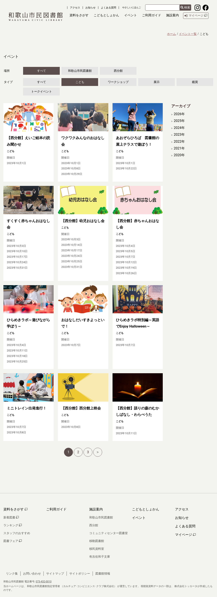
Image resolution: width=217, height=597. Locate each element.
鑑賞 (195, 82)
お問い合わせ (32, 573)
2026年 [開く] (179, 114)
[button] (79, 15)
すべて (41, 70)
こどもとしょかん (145, 509)
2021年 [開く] (179, 148)
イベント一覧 (188, 34)
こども (79, 82)
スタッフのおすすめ (16, 533)
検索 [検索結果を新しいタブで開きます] (185, 7)
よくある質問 (108, 7)
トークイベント (41, 91)
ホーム (171, 34)
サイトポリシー (79, 573)
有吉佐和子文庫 (99, 556)
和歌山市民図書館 (80, 70)
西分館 (118, 70)
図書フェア (12, 541)
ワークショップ (118, 82)
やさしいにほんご (131, 7)
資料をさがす (15, 509)
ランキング (12, 525)
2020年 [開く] (179, 155)
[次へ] (97, 452)
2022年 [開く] (179, 142)
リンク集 (12, 573)
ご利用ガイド (56, 509)
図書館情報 (102, 573)
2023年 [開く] (179, 135)
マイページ (185, 535)
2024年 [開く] (179, 128)
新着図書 (11, 517)
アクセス (75, 7)
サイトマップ (55, 573)
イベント (139, 518)
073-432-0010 (43, 581)
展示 (157, 82)
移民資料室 (96, 548)
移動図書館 (96, 541)
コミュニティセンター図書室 (108, 533)
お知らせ (90, 7)
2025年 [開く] (179, 121)
